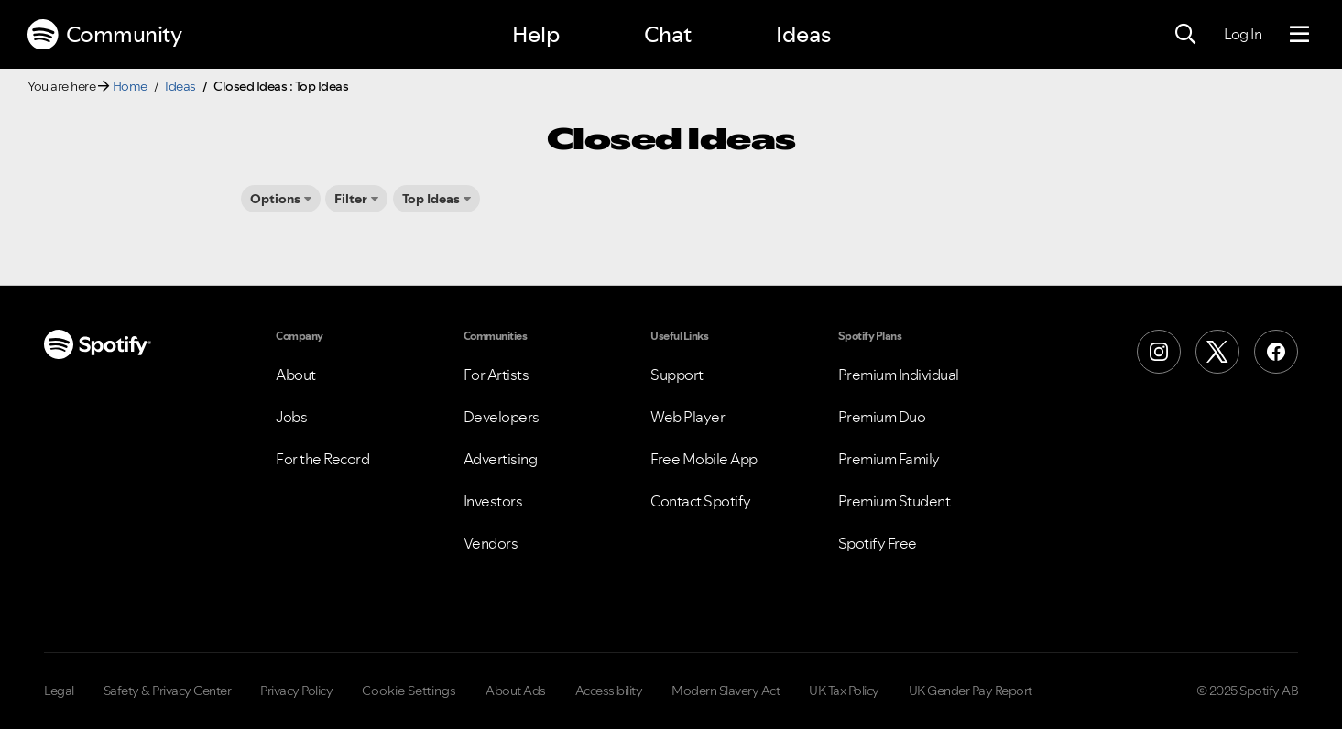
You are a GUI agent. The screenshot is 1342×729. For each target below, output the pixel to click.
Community (104, 34)
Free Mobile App (704, 459)
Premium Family (889, 459)
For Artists (496, 374)
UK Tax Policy (844, 690)
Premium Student (894, 501)
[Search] (1185, 35)
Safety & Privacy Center (168, 690)
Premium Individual (898, 374)
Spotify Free (877, 543)
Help (536, 34)
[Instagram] (1159, 352)
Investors (493, 501)
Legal (59, 690)
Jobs (291, 417)
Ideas (803, 34)
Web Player (687, 417)
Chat (668, 34)
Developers (502, 417)
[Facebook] (1276, 352)
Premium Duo (882, 417)
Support (677, 374)
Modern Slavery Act (725, 690)
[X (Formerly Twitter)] (1217, 352)
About (296, 374)
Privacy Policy (296, 690)
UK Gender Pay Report (970, 690)
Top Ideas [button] (431, 199)
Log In (1242, 34)
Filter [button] (350, 199)
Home (130, 86)
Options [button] (275, 199)
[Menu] (1299, 35)
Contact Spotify (700, 501)
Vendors (491, 543)
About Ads (516, 690)
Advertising (501, 459)
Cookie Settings (409, 690)
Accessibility (609, 690)
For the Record (322, 459)
